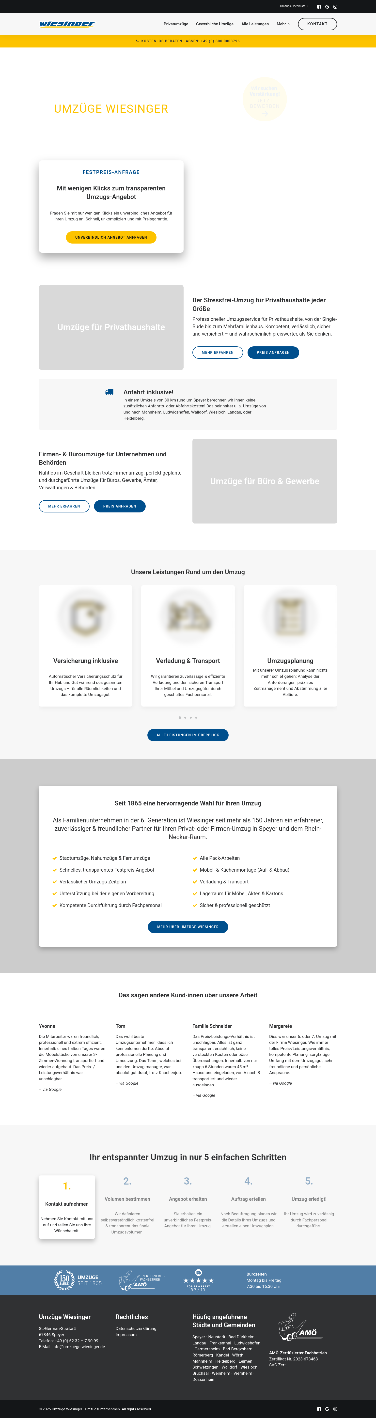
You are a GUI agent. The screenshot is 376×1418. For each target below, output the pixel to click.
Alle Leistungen (255, 24)
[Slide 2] (185, 717)
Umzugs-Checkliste (294, 6)
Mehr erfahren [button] (218, 352)
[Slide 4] (196, 717)
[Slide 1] (180, 717)
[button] (319, 6)
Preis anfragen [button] (273, 352)
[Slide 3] (190, 717)
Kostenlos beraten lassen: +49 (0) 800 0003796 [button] (188, 41)
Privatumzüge (176, 24)
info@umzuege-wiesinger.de (78, 1346)
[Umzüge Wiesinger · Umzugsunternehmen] (68, 24)
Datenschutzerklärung (136, 1328)
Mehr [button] (283, 24)
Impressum (126, 1334)
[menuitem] (294, 6)
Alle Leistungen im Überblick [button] (188, 735)
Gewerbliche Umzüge (215, 24)
